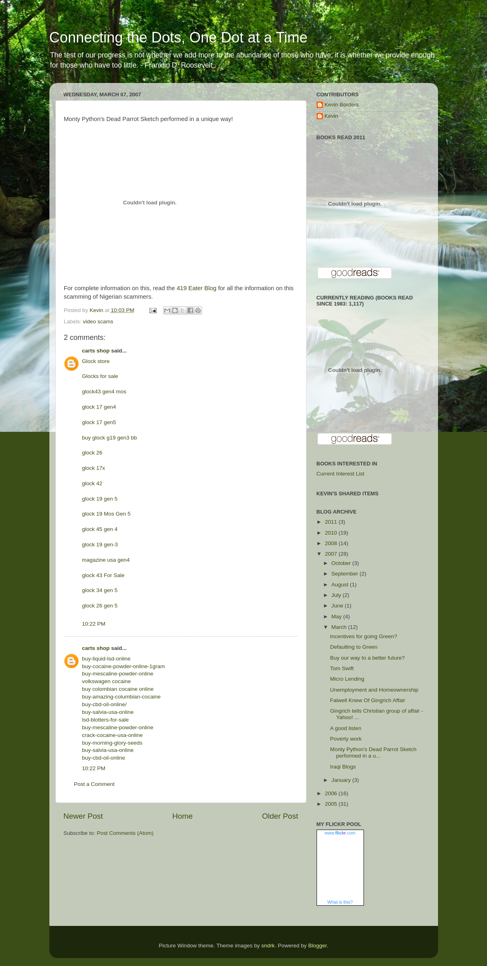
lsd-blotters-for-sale (105, 720)
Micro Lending (347, 679)
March (340, 627)
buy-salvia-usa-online (108, 712)
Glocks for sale (100, 376)
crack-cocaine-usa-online (112, 735)
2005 (331, 804)
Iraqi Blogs (343, 767)
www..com (340, 832)
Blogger (317, 946)
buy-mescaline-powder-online (117, 674)
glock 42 (92, 483)
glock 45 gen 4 (100, 529)
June (338, 606)
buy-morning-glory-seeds (112, 743)
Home (182, 816)
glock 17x (93, 468)
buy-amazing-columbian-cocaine (121, 697)
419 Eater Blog (196, 288)
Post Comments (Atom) (125, 833)
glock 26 (92, 453)
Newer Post (83, 816)
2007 (331, 554)
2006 (331, 793)
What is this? (340, 902)
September (346, 574)
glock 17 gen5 (99, 422)
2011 (331, 522)
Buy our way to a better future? (367, 658)
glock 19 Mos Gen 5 (106, 514)
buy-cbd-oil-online (103, 758)
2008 (331, 543)
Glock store (96, 361)
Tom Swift (342, 668)
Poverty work (346, 739)
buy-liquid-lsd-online (106, 659)
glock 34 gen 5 (100, 590)
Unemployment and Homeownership (374, 690)
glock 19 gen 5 (100, 499)
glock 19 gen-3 (100, 544)
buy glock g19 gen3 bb (109, 438)
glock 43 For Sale (103, 575)
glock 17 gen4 (99, 407)
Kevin (331, 116)
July (337, 595)
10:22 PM (94, 624)
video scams (98, 321)
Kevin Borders (342, 105)
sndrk (268, 946)
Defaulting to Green (353, 647)
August (341, 585)
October (342, 563)
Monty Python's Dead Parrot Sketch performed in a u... (373, 752)
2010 (331, 533)
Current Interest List (341, 474)
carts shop (96, 351)
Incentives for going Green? (363, 636)
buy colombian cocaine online (118, 689)
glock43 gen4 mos (104, 392)
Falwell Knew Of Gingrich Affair (367, 700)
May (337, 617)
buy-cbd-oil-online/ (104, 704)
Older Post (280, 816)
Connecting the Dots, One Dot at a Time (178, 37)
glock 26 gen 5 (100, 606)
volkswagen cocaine (106, 681)
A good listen (345, 728)
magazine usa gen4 (106, 560)
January (342, 780)
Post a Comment (94, 784)
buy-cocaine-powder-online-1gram (123, 666)
